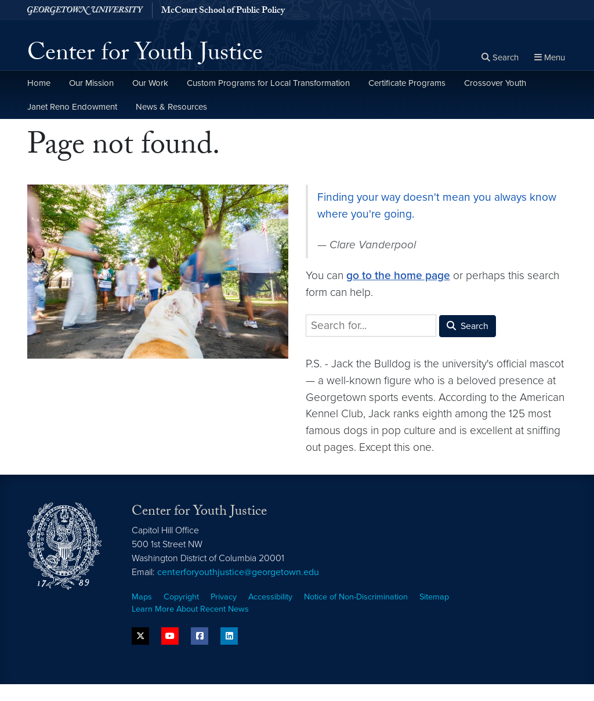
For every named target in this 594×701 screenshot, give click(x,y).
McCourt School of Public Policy (223, 11)
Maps (142, 597)
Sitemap (434, 597)
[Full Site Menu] (550, 58)
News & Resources (171, 107)
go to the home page (398, 275)
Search (467, 326)
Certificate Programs (407, 83)
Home (38, 83)
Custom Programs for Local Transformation (268, 83)
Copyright (181, 597)
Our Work (150, 83)
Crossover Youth (495, 83)
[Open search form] (500, 58)
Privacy (224, 597)
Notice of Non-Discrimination (356, 597)
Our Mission (91, 83)
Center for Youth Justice (145, 55)
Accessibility (270, 597)
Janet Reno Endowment (72, 107)
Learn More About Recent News (190, 609)
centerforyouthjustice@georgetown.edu (238, 572)
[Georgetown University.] (89, 10)
